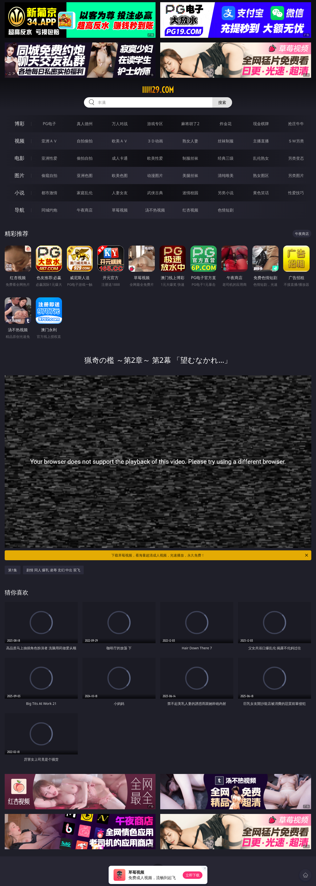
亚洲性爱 (49, 158)
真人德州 (85, 123)
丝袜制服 (226, 141)
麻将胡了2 (190, 123)
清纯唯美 (226, 175)
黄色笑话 (261, 192)
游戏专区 (155, 123)
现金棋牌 (261, 123)
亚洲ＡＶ (49, 141)
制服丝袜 (190, 158)
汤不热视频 (155, 210)
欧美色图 (120, 175)
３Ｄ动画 (155, 141)
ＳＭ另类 (296, 141)
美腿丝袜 (190, 175)
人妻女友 (120, 192)
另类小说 (226, 192)
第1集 (12, 570)
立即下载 (192, 875)
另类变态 (296, 158)
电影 (19, 158)
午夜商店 (85, 210)
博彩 (19, 123)
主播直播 (261, 141)
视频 (19, 140)
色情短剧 (226, 210)
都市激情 (49, 192)
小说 (19, 192)
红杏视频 (190, 210)
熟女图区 (261, 175)
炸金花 (226, 123)
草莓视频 (120, 210)
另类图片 (296, 175)
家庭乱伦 (85, 192)
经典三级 (226, 158)
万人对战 (120, 123)
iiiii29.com (158, 90)
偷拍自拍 (85, 158)
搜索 (222, 102)
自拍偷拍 (85, 141)
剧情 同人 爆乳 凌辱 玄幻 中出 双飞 (53, 570)
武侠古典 (155, 192)
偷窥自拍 (49, 175)
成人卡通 (120, 158)
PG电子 (49, 123)
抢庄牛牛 (296, 123)
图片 (19, 175)
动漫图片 (155, 175)
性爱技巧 (296, 192)
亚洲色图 (85, 175)
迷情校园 (190, 192)
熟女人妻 (190, 141)
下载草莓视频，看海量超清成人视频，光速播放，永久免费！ (210, 555)
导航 (19, 210)
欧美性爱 (155, 158)
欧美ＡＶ (120, 141)
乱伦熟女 (261, 158)
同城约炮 (49, 210)
